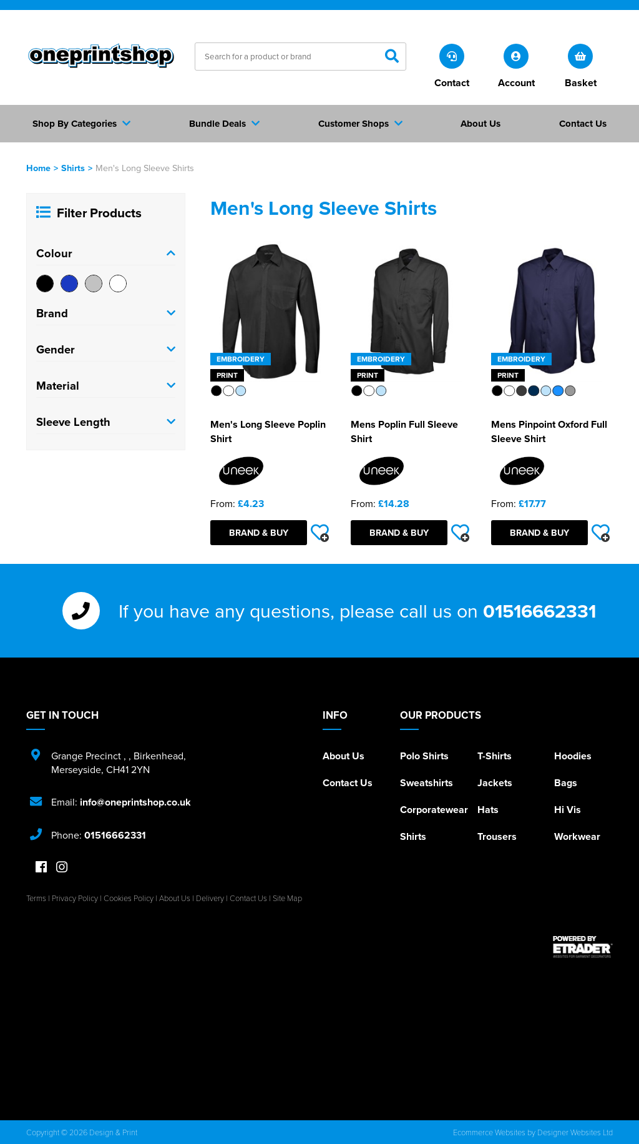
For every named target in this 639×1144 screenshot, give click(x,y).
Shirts (73, 167)
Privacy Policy (75, 898)
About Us (343, 756)
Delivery (210, 898)
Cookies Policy (129, 898)
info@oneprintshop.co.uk (135, 802)
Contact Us (348, 783)
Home (38, 167)
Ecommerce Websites (489, 1132)
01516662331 (539, 610)
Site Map (287, 898)
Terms (36, 898)
